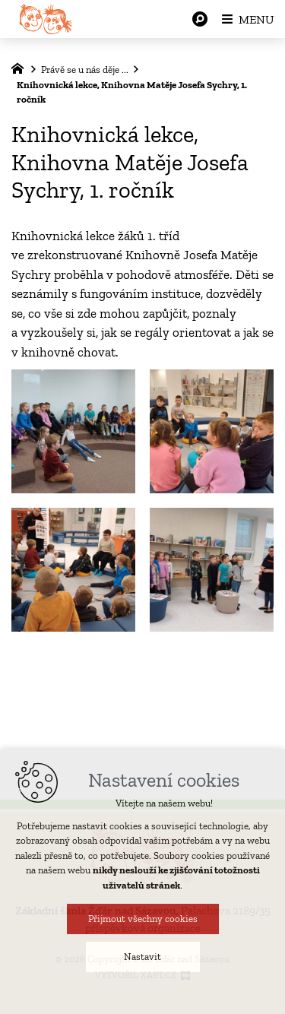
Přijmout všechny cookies (143, 918)
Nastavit (142, 956)
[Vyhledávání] (199, 19)
